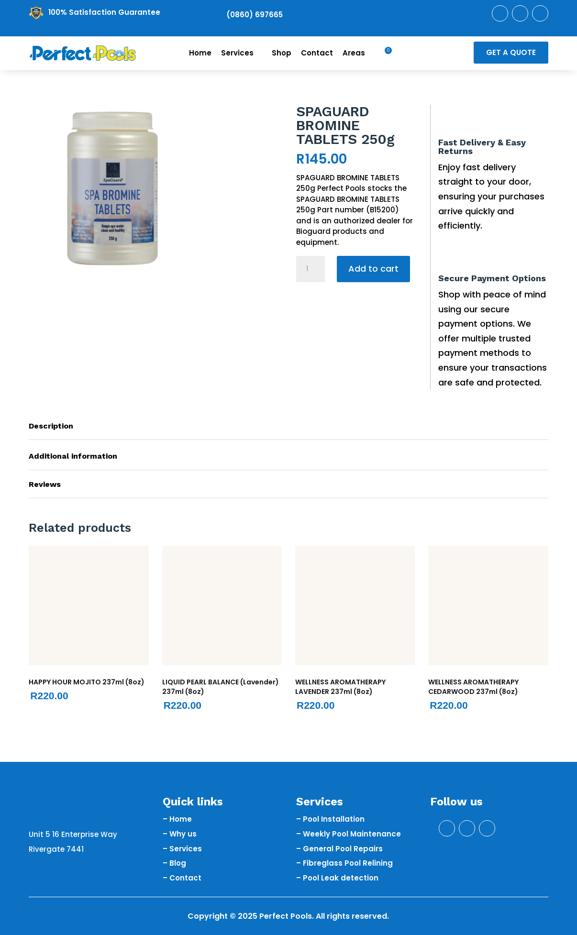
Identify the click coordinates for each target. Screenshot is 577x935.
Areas (358, 53)
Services (241, 53)
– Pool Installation (330, 819)
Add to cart (373, 269)
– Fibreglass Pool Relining (344, 863)
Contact (317, 53)
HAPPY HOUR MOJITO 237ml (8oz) (86, 682)
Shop (281, 53)
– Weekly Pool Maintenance (348, 834)
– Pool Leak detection (337, 878)
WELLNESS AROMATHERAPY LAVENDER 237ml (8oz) (340, 686)
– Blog (174, 863)
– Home (177, 819)
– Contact (182, 878)
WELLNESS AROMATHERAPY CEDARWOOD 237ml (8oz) (473, 686)
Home (200, 53)
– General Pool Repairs (339, 849)
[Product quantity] (310, 269)
